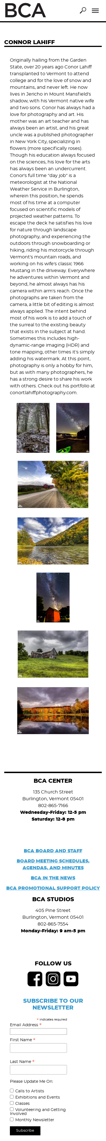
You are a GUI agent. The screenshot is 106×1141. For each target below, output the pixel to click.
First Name (22, 1040)
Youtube (71, 979)
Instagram (53, 979)
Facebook (35, 979)
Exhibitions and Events (37, 1097)
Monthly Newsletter (34, 1120)
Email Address (26, 1025)
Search (82, 10)
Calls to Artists (29, 1091)
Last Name (22, 1062)
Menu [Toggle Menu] (95, 10)
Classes (22, 1104)
